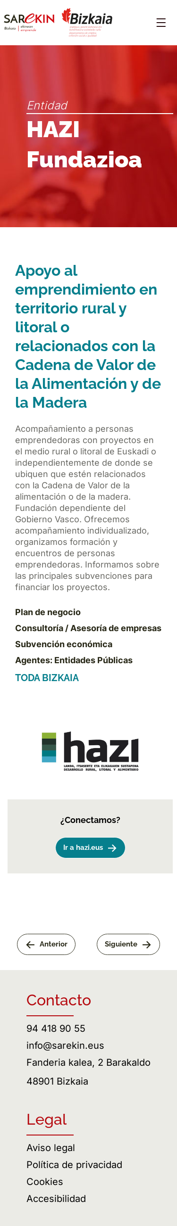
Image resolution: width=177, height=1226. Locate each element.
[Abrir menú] (161, 23)
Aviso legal (50, 1147)
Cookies (44, 1181)
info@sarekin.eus (65, 1045)
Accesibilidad (56, 1198)
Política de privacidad (74, 1164)
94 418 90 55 (55, 1028)
